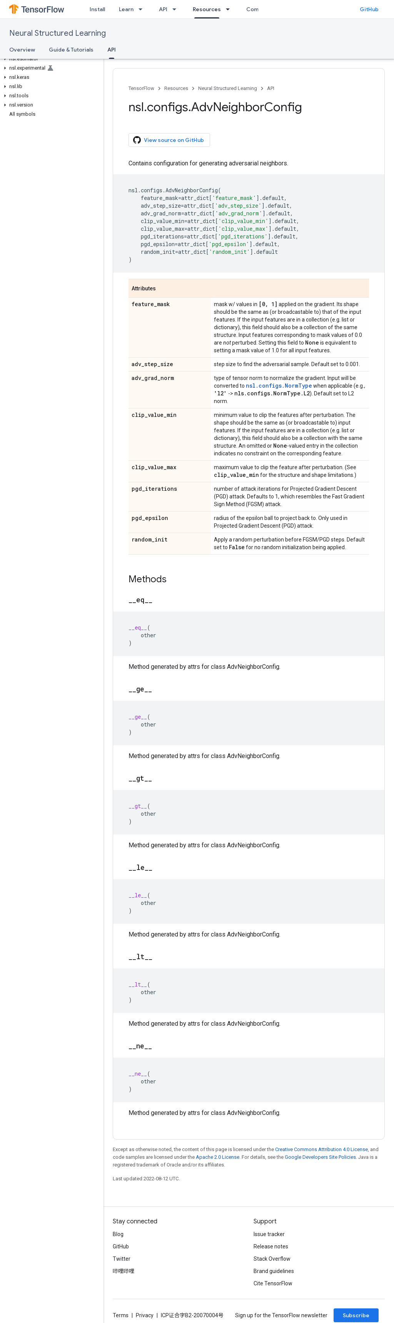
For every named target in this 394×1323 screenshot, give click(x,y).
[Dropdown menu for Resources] (230, 9)
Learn (126, 9)
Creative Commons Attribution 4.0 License (321, 1149)
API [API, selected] (111, 49)
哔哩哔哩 (123, 1271)
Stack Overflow (272, 1259)
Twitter (121, 1259)
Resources (176, 88)
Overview (22, 49)
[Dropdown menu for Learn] (143, 9)
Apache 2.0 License (217, 1157)
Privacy (145, 1315)
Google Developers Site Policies (320, 1157)
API (163, 9)
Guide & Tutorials (71, 49)
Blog (118, 1234)
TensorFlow (141, 88)
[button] (50, 58)
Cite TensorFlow (273, 1283)
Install (97, 9)
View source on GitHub (168, 140)
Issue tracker (269, 1234)
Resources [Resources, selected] (207, 9)
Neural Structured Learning (57, 33)
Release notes (271, 1246)
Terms (121, 1315)
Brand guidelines (274, 1271)
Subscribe (356, 1315)
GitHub (369, 9)
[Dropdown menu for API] (176, 9)
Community (261, 9)
